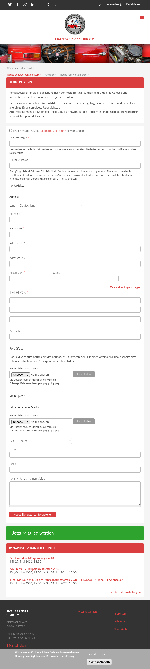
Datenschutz (121, 621)
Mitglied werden (87, 611)
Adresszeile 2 (17, 257)
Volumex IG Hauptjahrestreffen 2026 (35, 569)
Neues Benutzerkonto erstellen (24, 74)
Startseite (14, 67)
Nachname (16, 228)
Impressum (120, 613)
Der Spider (28, 67)
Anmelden (113, 4)
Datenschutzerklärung (52, 130)
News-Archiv (121, 629)
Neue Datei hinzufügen (23, 368)
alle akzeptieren (98, 654)
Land (12, 205)
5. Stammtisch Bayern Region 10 (32, 558)
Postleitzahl (17, 272)
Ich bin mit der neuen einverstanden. (49, 130)
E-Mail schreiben (16, 645)
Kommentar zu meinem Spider (27, 478)
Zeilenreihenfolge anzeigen (125, 287)
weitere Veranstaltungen (126, 592)
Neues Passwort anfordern (74, 74)
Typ (11, 440)
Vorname (15, 213)
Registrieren (133, 4)
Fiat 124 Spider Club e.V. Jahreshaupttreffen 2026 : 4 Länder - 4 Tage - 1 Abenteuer (66, 579)
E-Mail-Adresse (19, 159)
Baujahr (13, 449)
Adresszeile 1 (18, 243)
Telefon (19, 292)
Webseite (15, 331)
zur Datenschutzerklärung (57, 656)
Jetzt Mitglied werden (33, 533)
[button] (9, 5)
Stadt (57, 272)
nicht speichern (99, 661)
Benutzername (19, 138)
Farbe (12, 463)
